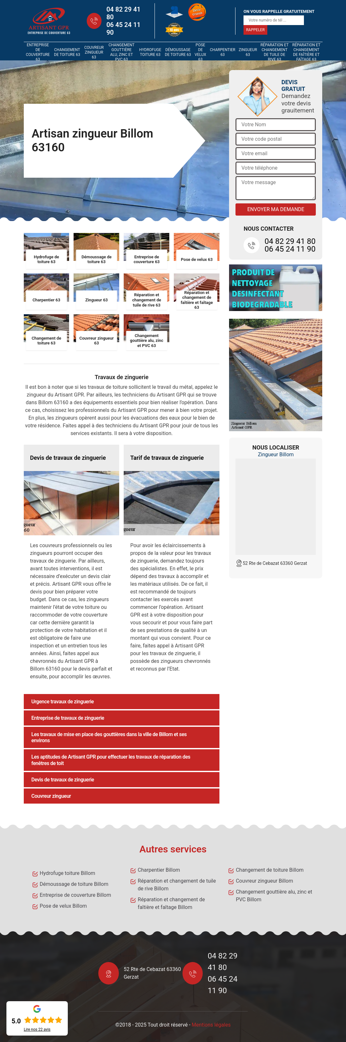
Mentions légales (211, 1025)
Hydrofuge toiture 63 (150, 52)
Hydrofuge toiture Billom (67, 873)
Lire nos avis (37, 1029)
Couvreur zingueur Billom (264, 881)
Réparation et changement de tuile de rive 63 (275, 52)
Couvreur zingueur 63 (94, 52)
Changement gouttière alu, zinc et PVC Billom (274, 896)
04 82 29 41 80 (123, 13)
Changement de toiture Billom (270, 870)
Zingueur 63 (248, 52)
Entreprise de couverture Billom (75, 895)
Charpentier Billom (159, 870)
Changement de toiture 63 (67, 52)
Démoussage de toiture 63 (178, 52)
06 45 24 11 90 (123, 28)
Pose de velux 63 (200, 52)
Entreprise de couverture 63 (38, 52)
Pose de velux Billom (63, 906)
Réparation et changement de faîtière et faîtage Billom (171, 903)
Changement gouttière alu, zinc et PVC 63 (122, 52)
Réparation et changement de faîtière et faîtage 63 (306, 52)
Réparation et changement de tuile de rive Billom (177, 885)
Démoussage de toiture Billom (74, 884)
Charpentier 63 (222, 52)
